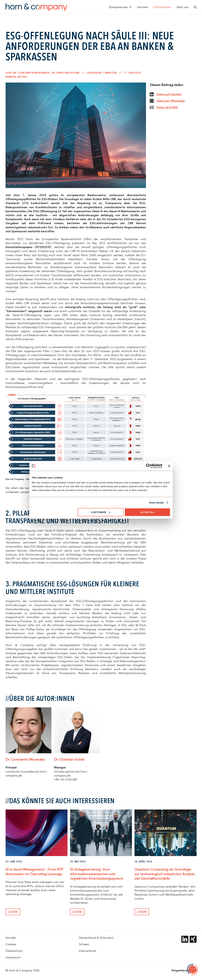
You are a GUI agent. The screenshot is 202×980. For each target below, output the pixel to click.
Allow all (147, 512)
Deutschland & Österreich (96, 938)
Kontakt (11, 938)
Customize (100, 512)
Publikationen (162, 7)
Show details (156, 502)
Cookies (11, 944)
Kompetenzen (118, 7)
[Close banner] (169, 466)
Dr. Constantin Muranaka (25, 759)
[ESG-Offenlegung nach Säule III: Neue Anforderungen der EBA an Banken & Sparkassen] (192, 970)
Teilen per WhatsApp (167, 101)
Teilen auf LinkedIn (165, 94)
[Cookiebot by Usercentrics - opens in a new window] (148, 465)
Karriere (142, 7)
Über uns (182, 7)
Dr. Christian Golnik (69, 759)
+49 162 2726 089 (65, 779)
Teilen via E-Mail (164, 107)
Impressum (13, 957)
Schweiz (84, 944)
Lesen (13, 912)
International (87, 951)
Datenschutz (14, 951)
